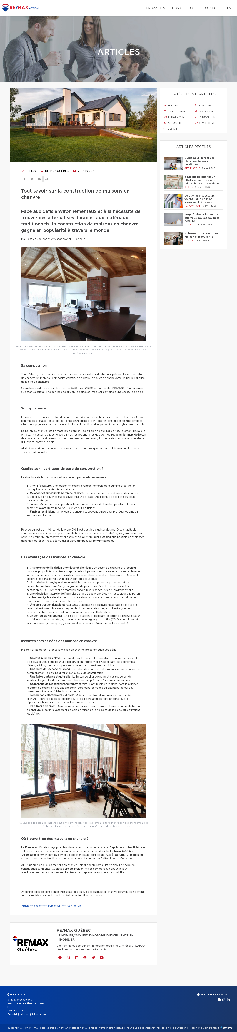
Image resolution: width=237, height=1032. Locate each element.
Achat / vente (175, 117)
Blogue (177, 8)
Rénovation (205, 117)
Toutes (171, 105)
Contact (212, 8)
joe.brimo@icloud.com (32, 1014)
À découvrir (174, 111)
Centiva (227, 1027)
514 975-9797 (22, 1011)
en (229, 8)
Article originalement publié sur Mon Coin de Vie (51, 906)
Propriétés (155, 8)
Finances (203, 105)
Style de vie (205, 123)
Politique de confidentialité (143, 1028)
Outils (193, 8)
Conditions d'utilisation (175, 1028)
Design (28, 171)
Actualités (173, 123)
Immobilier (204, 111)
